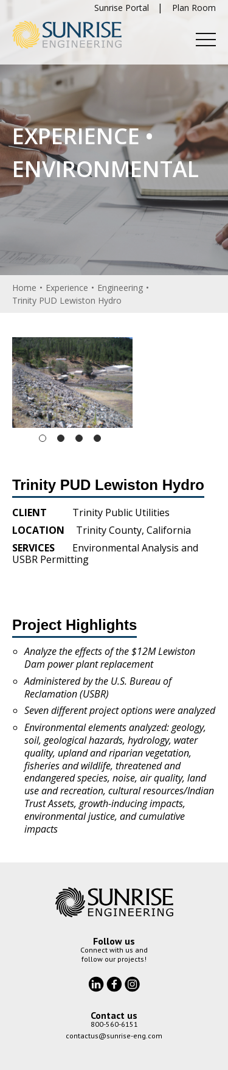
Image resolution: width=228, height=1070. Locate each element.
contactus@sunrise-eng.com (114, 1035)
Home (24, 287)
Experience (67, 287)
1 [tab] (42, 438)
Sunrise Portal (121, 7)
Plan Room (194, 7)
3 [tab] (79, 438)
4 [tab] (97, 438)
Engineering (120, 287)
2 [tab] (60, 438)
